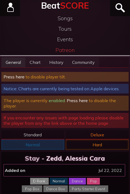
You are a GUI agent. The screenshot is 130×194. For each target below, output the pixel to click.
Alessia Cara (85, 158)
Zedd (54, 158)
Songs (65, 18)
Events (65, 39)
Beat (65, 5)
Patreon (65, 50)
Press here (13, 76)
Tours (65, 29)
